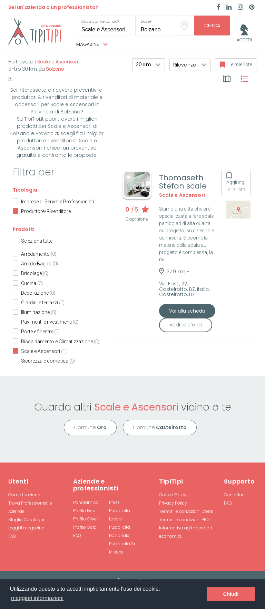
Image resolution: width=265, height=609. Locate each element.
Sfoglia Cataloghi (26, 519)
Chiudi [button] (231, 594)
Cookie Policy (172, 495)
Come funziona (24, 495)
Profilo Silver (85, 519)
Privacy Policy (173, 503)
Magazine (92, 44)
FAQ (12, 536)
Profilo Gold (85, 527)
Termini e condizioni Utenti (186, 511)
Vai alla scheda (187, 310)
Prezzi (114, 502)
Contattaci (235, 495)
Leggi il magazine (26, 528)
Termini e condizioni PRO (184, 519)
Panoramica (86, 502)
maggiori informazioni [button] (37, 598)
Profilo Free (84, 511)
